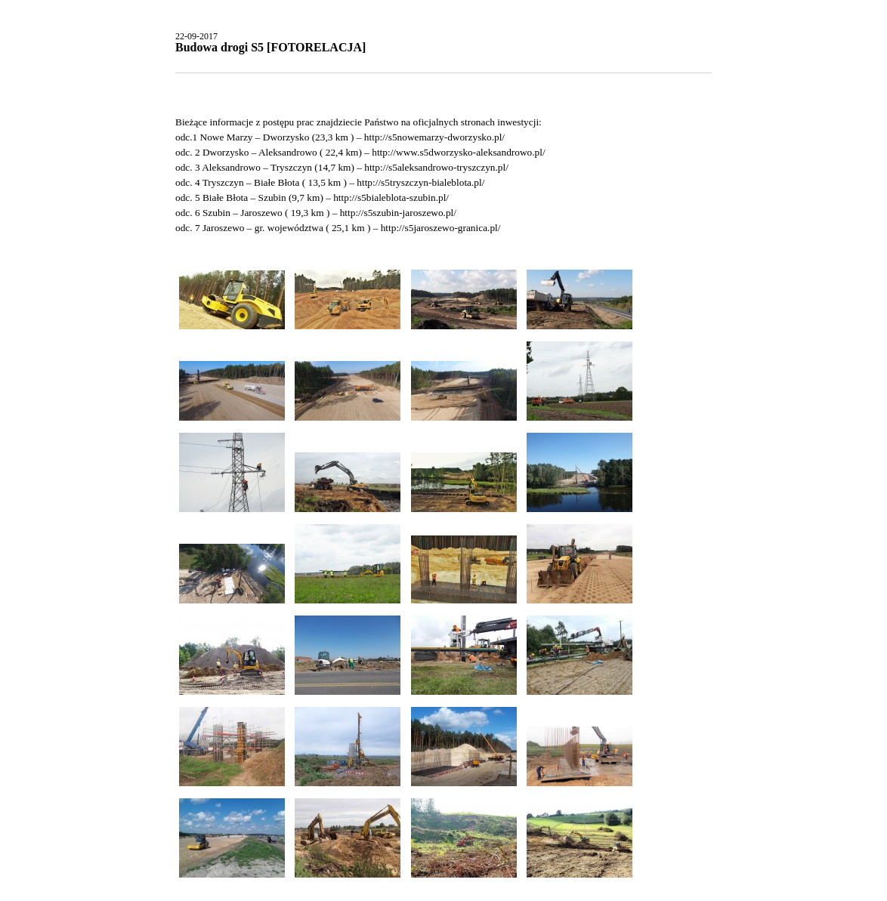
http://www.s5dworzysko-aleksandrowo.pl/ (458, 152)
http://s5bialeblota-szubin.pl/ (391, 197)
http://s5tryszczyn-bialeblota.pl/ (420, 182)
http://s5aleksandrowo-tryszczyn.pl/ (436, 167)
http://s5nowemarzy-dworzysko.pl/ (434, 137)
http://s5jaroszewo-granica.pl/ (441, 227)
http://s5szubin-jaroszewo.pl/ (398, 212)
